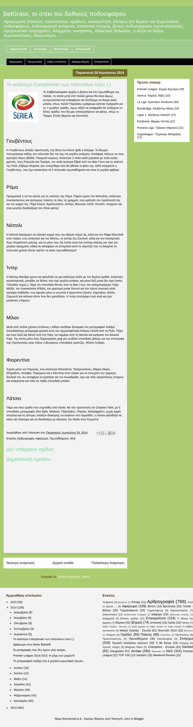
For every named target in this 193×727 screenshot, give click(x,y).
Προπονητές (182, 634)
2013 (13, 707)
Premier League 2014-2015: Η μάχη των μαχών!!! (44, 655)
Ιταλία (171, 622)
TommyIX (117, 718)
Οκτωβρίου (21, 623)
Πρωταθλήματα (59, 438)
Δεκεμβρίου (21, 612)
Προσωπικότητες (112, 638)
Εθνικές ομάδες (129, 618)
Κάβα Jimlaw (156, 626)
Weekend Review (164, 655)
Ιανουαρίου (21, 700)
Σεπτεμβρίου (22, 628)
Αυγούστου (21, 634)
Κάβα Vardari (174, 626)
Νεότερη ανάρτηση (20, 563)
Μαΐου (18, 679)
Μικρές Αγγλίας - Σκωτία (135, 630)
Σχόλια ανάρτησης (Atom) (74, 576)
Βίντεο (152, 606)
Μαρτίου (19, 689)
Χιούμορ (184, 643)
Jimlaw (136, 651)
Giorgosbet (116, 651)
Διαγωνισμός (110, 614)
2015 (13, 602)
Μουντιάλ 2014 (167, 630)
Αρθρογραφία (25, 438)
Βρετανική (169, 606)
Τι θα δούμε (163, 643)
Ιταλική (185, 622)
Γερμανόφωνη (155, 610)
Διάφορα (156, 614)
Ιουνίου (19, 673)
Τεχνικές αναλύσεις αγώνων (130, 643)
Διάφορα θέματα (80, 61)
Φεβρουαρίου (22, 695)
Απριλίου (20, 684)
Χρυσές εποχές (111, 647)
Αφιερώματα (15, 61)
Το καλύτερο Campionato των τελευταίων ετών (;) (43, 639)
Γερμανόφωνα (129, 610)
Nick (73, 438)
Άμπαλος (122, 602)
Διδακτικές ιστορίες (179, 614)
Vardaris (141, 655)
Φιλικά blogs (61, 49)
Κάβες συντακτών (56, 61)
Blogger (138, 718)
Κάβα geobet (138, 626)
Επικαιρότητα (101, 61)
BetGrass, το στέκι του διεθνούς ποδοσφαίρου (64, 13)
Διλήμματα (108, 618)
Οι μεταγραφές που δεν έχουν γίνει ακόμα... (40, 650)
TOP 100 (124, 655)
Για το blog (40, 49)
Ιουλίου (19, 667)
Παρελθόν (165, 635)
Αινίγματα (108, 602)
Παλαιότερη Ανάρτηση (107, 563)
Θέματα (120, 622)
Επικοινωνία (83, 49)
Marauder (156, 651)
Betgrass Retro (134, 647)
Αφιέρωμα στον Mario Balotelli (32, 644)
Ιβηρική (136, 622)
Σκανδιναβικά (164, 638)
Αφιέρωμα (41, 438)
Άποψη (135, 602)
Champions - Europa (161, 647)
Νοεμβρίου (21, 617)
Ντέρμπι (110, 634)
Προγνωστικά (35, 61)
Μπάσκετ (188, 630)
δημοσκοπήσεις (179, 610)
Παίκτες (146, 634)
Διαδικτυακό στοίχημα (135, 614)
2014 (13, 607)
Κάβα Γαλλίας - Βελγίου (115, 626)
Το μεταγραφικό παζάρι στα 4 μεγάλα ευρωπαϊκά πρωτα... (49, 661)
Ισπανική (155, 622)
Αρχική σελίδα (18, 49)
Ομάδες (126, 634)
